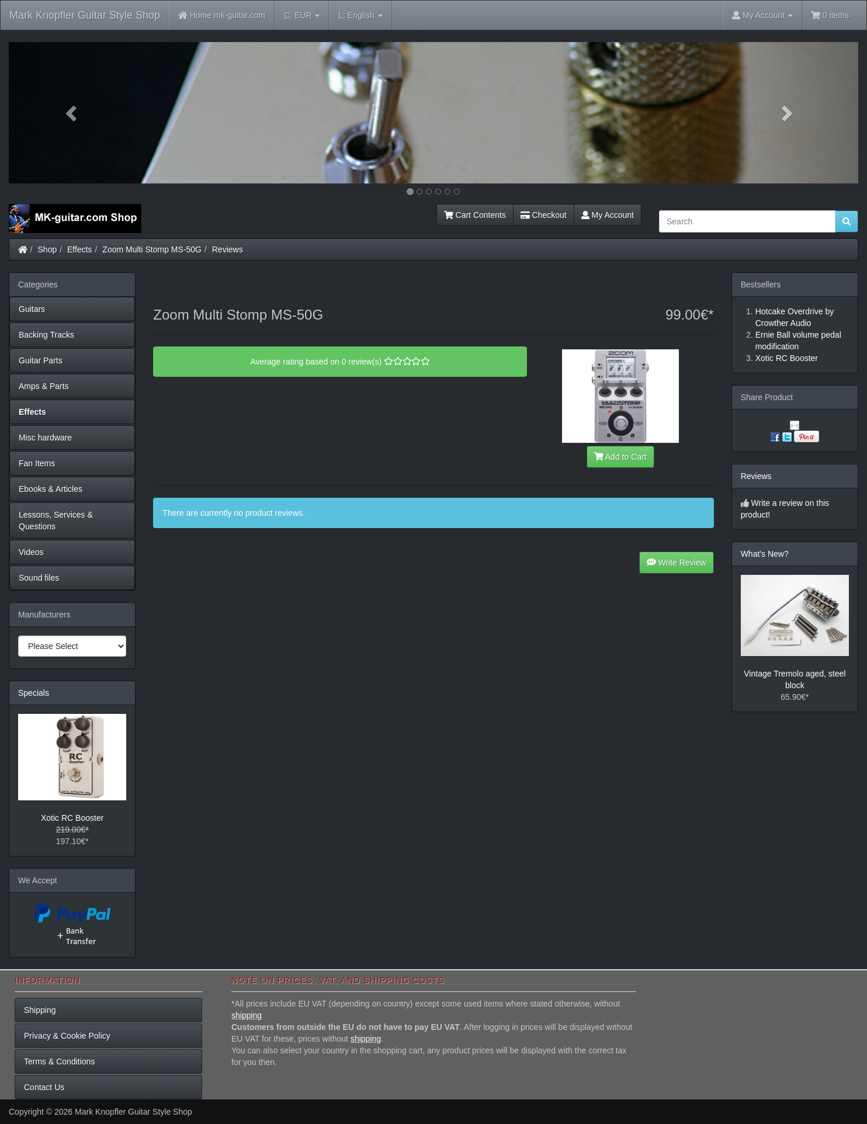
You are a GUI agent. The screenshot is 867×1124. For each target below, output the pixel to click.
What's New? (765, 553)
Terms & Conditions (59, 1061)
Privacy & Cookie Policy (67, 1035)
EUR (302, 15)
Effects (79, 249)
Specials (33, 693)
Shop (47, 249)
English (360, 15)
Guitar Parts (41, 360)
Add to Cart (620, 457)
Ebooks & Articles (50, 489)
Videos (31, 552)
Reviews (227, 249)
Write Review (676, 562)
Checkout (544, 215)
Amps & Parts (44, 386)
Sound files (39, 577)
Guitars (32, 309)
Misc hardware (45, 437)
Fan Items (37, 463)
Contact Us (44, 1087)
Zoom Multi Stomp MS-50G (152, 249)
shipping (246, 1015)
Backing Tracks (46, 334)
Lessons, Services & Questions (56, 520)
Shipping (40, 1010)
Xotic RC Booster (72, 818)
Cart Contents (475, 215)
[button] (72, 112)
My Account (607, 215)
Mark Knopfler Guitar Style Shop (84, 15)
